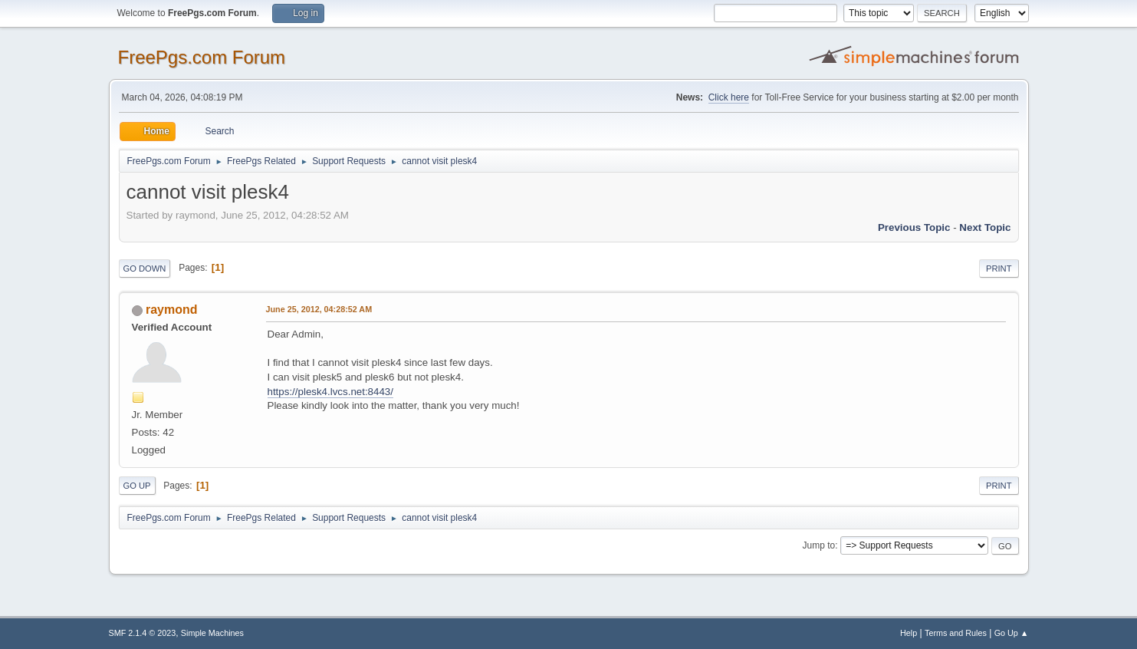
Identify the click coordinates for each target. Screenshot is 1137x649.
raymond (172, 309)
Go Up (137, 485)
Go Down (144, 268)
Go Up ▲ (1011, 632)
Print (999, 268)
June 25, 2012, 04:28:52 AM (319, 309)
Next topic (984, 227)
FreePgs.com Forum (202, 57)
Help (908, 632)
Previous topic (914, 227)
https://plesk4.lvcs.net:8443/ (330, 391)
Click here (728, 97)
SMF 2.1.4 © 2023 (142, 632)
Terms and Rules (956, 632)
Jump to (819, 545)
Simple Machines (212, 632)
